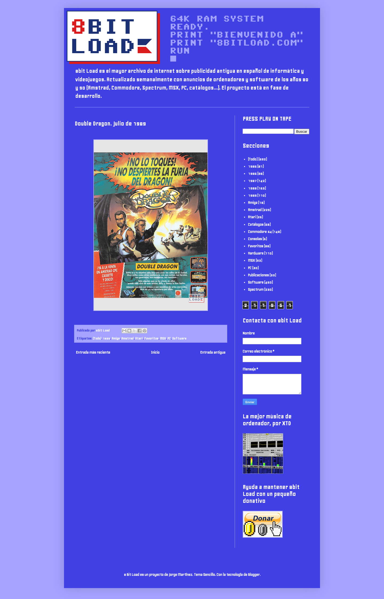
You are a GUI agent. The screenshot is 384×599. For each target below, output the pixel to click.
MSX (163, 338)
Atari (139, 338)
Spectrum (255, 289)
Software (179, 338)
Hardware (255, 253)
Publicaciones (258, 275)
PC (169, 338)
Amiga (116, 338)
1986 (252, 173)
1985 (252, 166)
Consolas (255, 239)
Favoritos (151, 338)
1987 (252, 181)
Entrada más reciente (93, 352)
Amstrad (127, 338)
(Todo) (97, 338)
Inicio (155, 352)
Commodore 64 (260, 231)
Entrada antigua (212, 352)
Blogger (254, 574)
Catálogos (255, 224)
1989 (106, 338)
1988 (252, 188)
